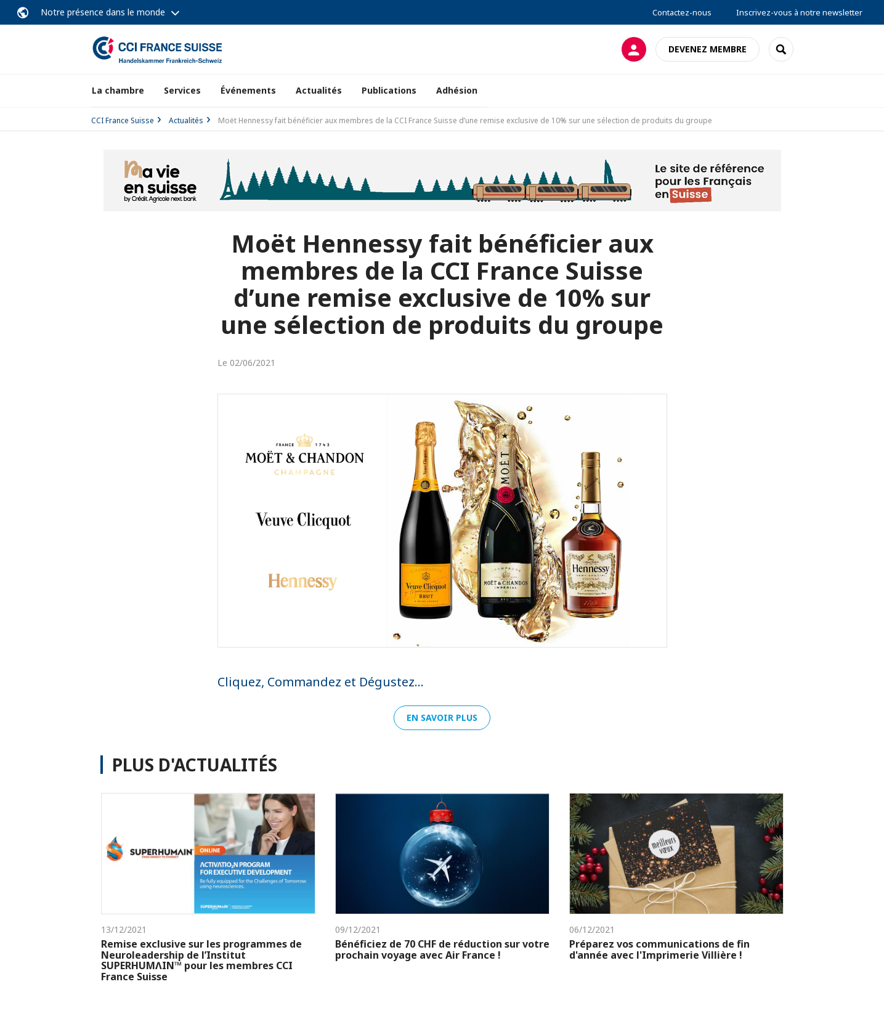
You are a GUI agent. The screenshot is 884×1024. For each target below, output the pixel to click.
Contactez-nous (682, 12)
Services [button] (182, 90)
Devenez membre (707, 49)
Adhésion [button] (456, 90)
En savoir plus (442, 717)
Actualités (319, 90)
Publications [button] (389, 90)
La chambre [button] (118, 90)
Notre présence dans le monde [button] (103, 12)
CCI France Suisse (122, 120)
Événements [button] (248, 90)
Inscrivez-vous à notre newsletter (799, 12)
